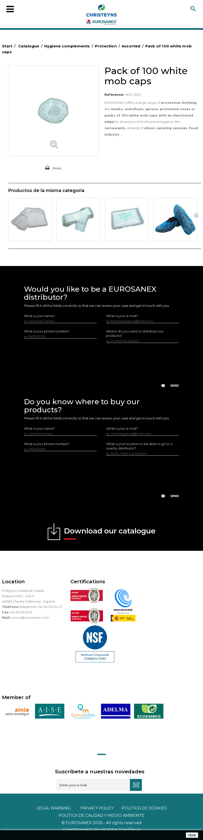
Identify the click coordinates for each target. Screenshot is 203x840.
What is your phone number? (47, 331)
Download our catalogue (110, 533)
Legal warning (54, 808)
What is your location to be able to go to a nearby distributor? (139, 446)
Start (9, 46)
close (192, 835)
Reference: (114, 94)
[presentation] (101, 369)
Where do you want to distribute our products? (135, 333)
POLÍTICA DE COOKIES (144, 808)
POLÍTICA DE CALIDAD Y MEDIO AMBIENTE (101, 815)
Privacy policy (97, 808)
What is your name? (39, 316)
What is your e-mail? (122, 316)
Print (57, 168)
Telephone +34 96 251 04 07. (41, 607)
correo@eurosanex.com (29, 617)
